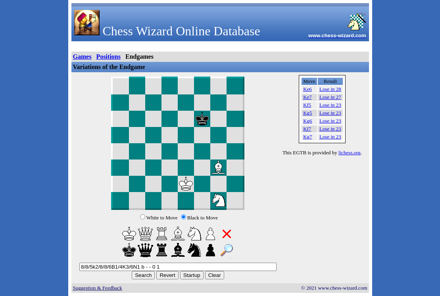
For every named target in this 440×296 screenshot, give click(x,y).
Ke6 (307, 89)
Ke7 (307, 97)
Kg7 (307, 137)
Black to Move (202, 218)
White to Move (162, 218)
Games (82, 56)
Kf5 (307, 105)
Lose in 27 (330, 97)
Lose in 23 (330, 105)
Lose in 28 (330, 89)
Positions (108, 56)
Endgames (139, 56)
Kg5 (307, 113)
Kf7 (307, 129)
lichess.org (349, 153)
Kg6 (307, 121)
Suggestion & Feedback (97, 288)
